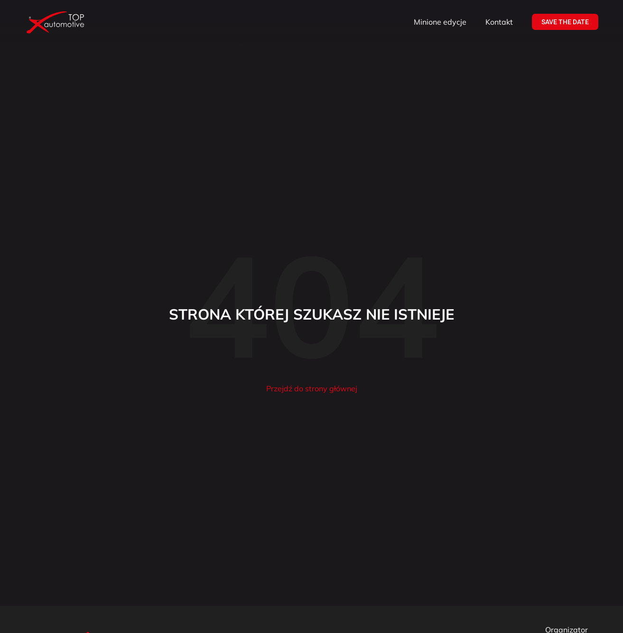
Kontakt (499, 22)
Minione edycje (440, 22)
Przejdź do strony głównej (311, 388)
